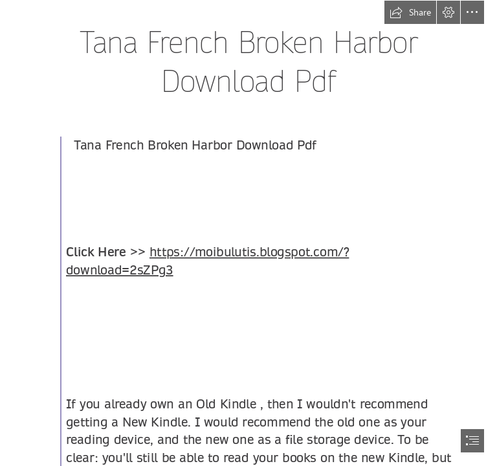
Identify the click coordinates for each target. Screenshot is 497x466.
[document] (248, 233)
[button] (410, 12)
